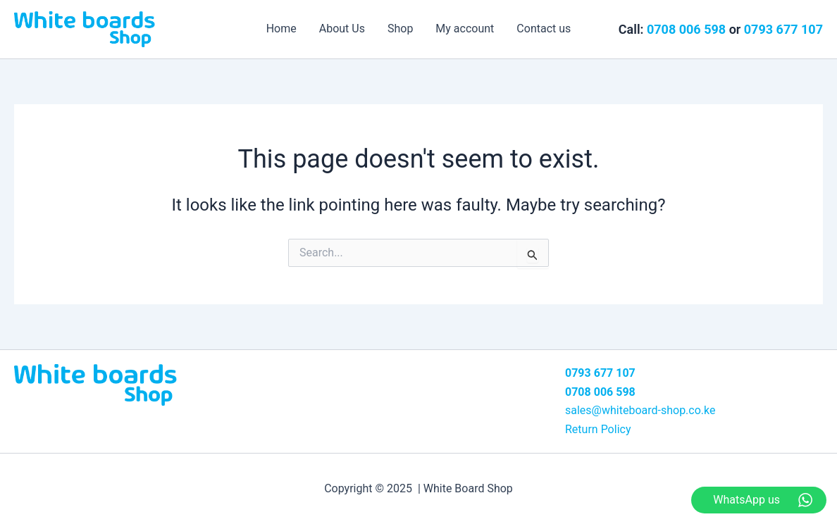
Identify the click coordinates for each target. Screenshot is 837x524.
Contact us (543, 28)
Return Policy (598, 429)
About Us (342, 28)
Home (281, 28)
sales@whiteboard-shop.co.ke (640, 410)
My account (464, 28)
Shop (400, 28)
